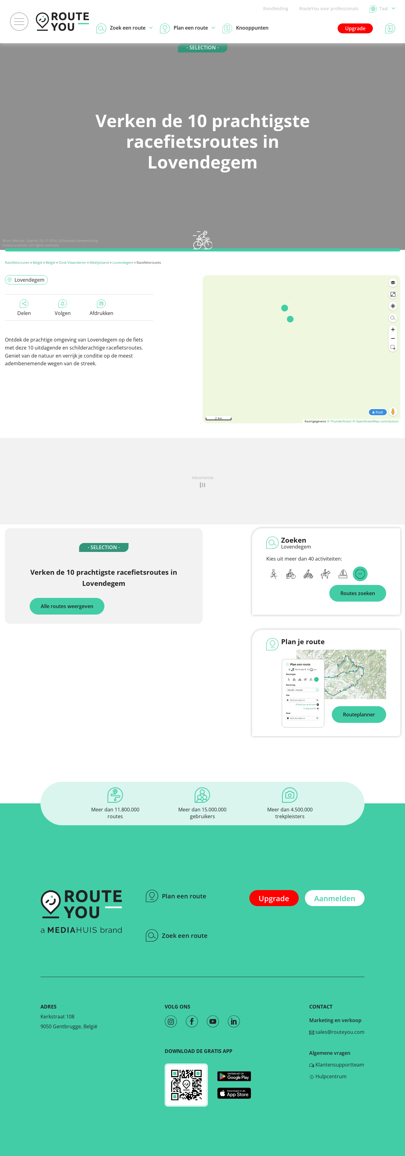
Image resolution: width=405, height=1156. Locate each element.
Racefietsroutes (17, 262)
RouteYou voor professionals (328, 8)
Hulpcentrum (328, 1076)
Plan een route (176, 896)
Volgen (63, 308)
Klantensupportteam (336, 1064)
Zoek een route (177, 935)
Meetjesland (99, 262)
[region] (301, 349)
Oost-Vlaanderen (72, 262)
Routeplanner (359, 714)
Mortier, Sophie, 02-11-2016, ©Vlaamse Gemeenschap (55, 240)
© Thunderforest (339, 421)
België (37, 262)
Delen (24, 308)
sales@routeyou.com (337, 1032)
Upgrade (355, 28)
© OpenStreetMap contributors (375, 421)
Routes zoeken (357, 593)
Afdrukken (101, 308)
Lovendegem (122, 262)
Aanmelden (334, 898)
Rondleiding (275, 8)
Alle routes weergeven (67, 606)
